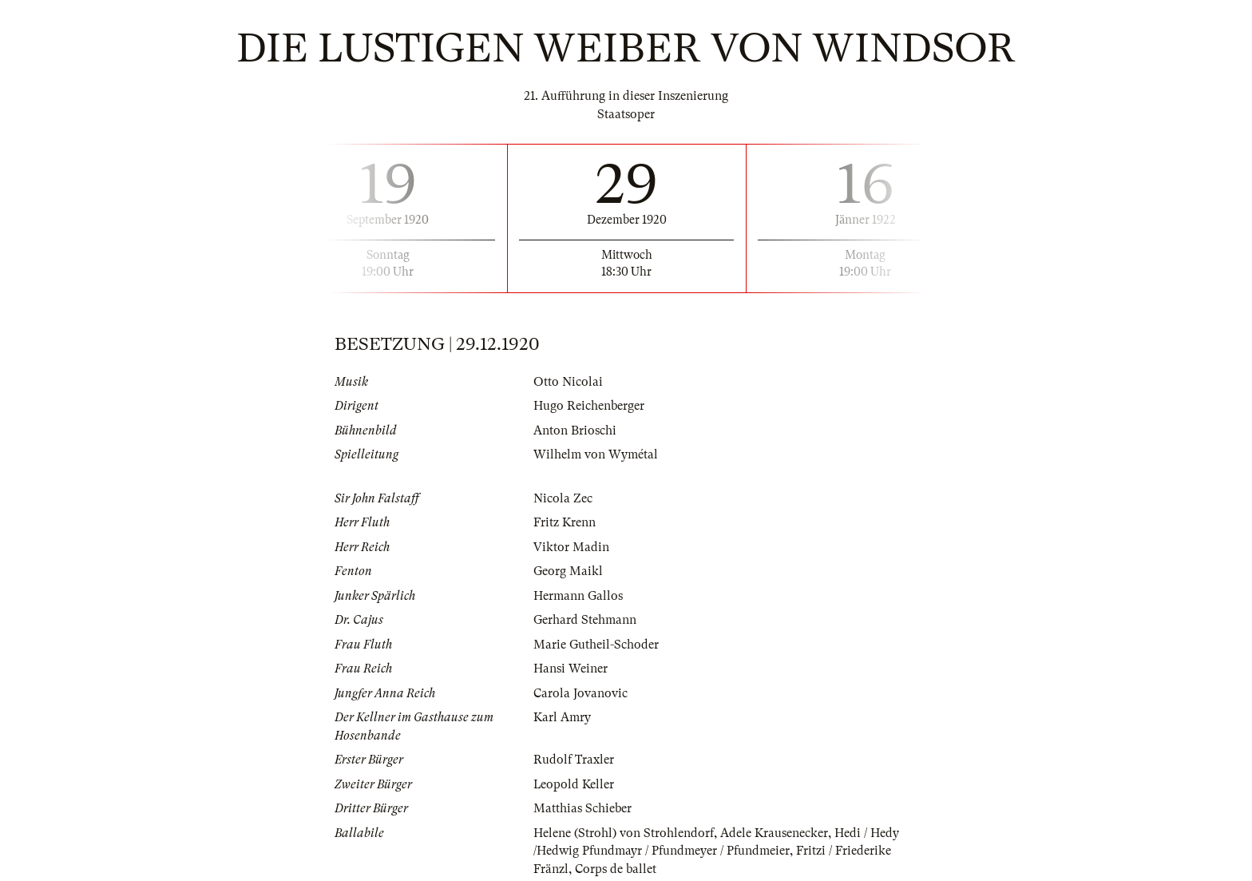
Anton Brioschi (574, 430)
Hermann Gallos (578, 596)
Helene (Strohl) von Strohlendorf (623, 833)
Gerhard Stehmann (584, 620)
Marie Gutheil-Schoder (596, 644)
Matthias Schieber (582, 808)
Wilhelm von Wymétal (595, 454)
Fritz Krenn (564, 522)
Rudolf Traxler (573, 759)
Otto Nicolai (568, 382)
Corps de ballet (615, 869)
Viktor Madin (571, 547)
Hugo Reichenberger (588, 406)
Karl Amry (562, 717)
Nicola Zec (562, 498)
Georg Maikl (568, 571)
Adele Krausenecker (774, 833)
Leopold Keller (574, 784)
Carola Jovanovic (580, 693)
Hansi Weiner (570, 668)
